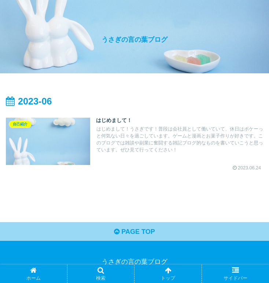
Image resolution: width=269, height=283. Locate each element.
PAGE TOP (134, 231)
